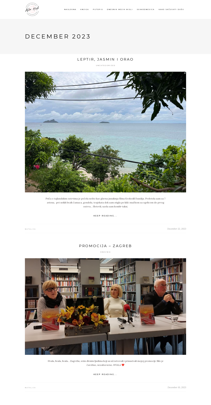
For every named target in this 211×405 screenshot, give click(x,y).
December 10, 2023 (177, 387)
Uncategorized (105, 65)
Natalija (30, 229)
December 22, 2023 (176, 228)
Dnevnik (105, 252)
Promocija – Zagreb (105, 246)
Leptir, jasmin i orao (105, 59)
